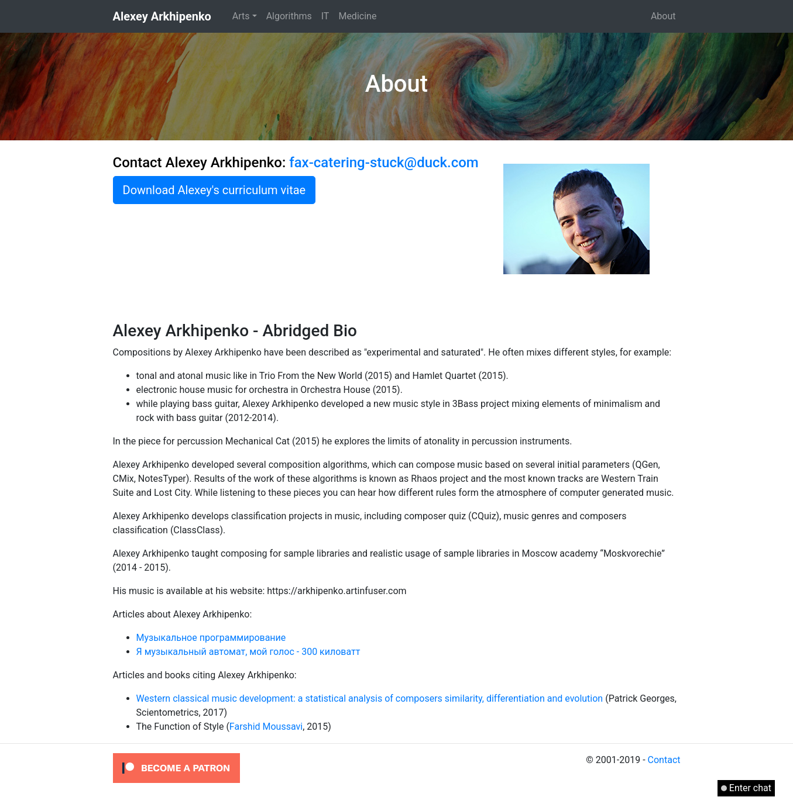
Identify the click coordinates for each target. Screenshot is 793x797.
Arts (241, 16)
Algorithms (289, 16)
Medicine (357, 16)
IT (325, 16)
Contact (664, 759)
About (663, 16)
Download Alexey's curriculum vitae (214, 190)
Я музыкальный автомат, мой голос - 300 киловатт (248, 651)
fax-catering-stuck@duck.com (384, 162)
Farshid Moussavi (266, 726)
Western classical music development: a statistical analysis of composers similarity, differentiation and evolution (369, 698)
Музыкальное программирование (211, 637)
